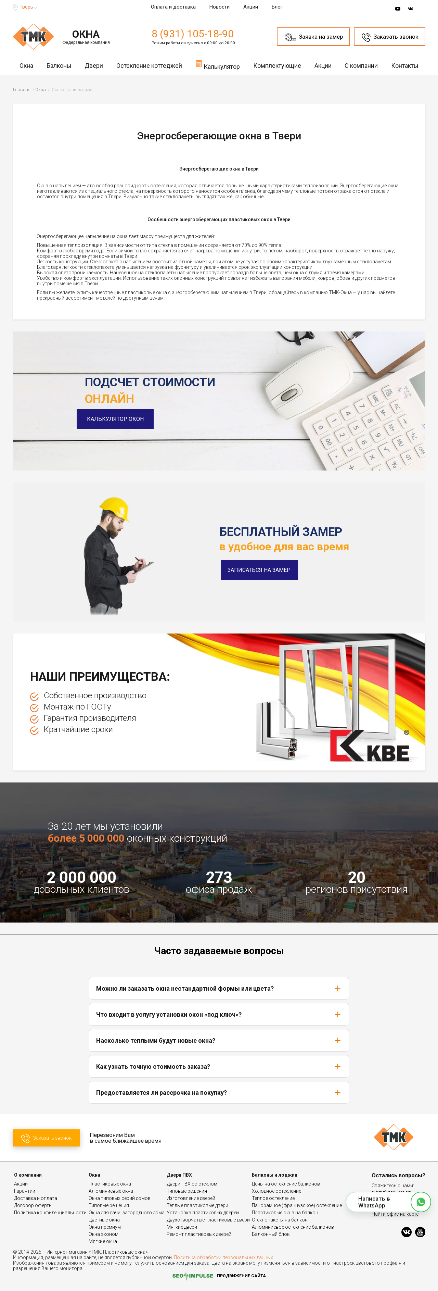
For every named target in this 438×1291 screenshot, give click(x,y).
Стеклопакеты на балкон (280, 1220)
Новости (219, 7)
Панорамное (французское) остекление (297, 1205)
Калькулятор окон (123, 419)
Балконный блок (270, 1234)
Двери (94, 65)
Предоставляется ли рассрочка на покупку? (219, 1092)
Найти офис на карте (395, 1214)
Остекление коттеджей (149, 65)
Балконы (59, 65)
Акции (250, 7)
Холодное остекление (276, 1191)
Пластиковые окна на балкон (285, 1212)
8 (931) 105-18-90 (193, 34)
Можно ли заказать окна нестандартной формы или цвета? (219, 988)
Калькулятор (217, 64)
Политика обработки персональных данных (223, 1257)
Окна (26, 65)
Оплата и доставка (173, 7)
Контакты (404, 65)
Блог (277, 7)
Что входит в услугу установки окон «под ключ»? (219, 1014)
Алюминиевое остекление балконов (293, 1227)
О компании (361, 65)
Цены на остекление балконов (286, 1184)
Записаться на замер (259, 570)
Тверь (26, 7)
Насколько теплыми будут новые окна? (219, 1040)
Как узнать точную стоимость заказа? (219, 1066)
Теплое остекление (273, 1198)
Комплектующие (277, 65)
